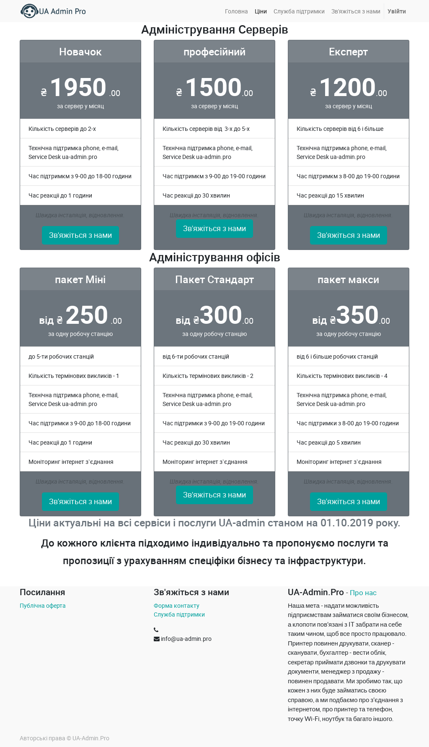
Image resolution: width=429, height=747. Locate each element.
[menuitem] (236, 11)
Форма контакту (176, 605)
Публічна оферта (43, 605)
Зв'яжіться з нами (80, 235)
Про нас (363, 592)
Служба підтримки (179, 614)
